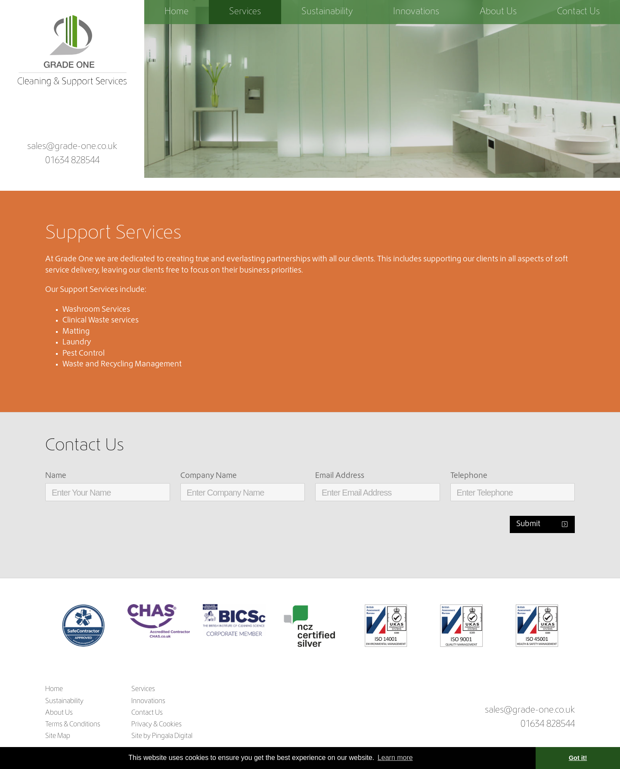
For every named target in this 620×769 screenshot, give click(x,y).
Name (55, 476)
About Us (498, 12)
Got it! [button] (578, 757)
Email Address (339, 476)
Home (176, 12)
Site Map (57, 736)
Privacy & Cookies (156, 725)
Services (245, 12)
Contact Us (578, 12)
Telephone (468, 476)
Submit (528, 524)
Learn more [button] (395, 757)
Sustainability (327, 12)
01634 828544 (72, 161)
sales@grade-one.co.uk (72, 147)
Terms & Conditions (72, 725)
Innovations (416, 12)
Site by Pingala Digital (161, 736)
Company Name (208, 476)
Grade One (72, 51)
